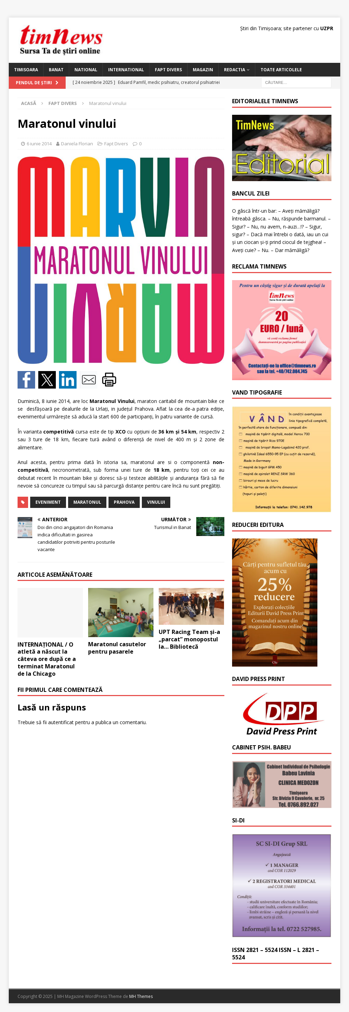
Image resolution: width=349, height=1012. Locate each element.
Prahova (124, 502)
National (85, 70)
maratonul (87, 502)
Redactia (234, 70)
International (126, 70)
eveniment (48, 502)
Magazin (203, 70)
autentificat (61, 722)
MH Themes (141, 996)
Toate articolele (281, 70)
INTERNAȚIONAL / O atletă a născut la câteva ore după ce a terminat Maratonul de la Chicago (47, 659)
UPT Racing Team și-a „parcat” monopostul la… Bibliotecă (189, 639)
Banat (56, 70)
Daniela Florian (77, 143)
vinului (156, 502)
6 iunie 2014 (39, 143)
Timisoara (26, 70)
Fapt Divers (168, 70)
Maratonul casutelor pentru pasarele (117, 647)
